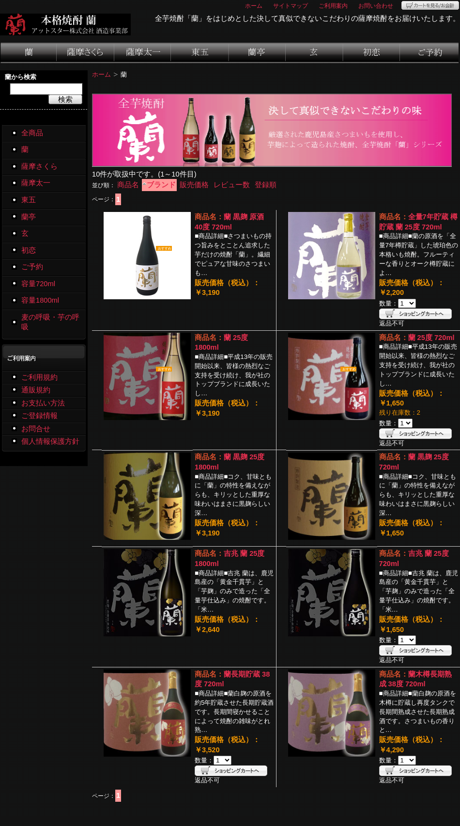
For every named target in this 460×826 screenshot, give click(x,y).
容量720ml (38, 284)
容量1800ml (40, 300)
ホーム (253, 5)
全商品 (32, 133)
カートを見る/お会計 (430, 5)
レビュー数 (232, 185)
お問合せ (35, 429)
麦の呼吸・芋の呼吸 (50, 322)
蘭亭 (257, 53)
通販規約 (35, 390)
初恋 (371, 53)
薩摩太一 (142, 53)
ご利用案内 (333, 5)
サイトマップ (290, 5)
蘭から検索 (20, 77)
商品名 (128, 185)
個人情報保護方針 (50, 441)
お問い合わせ (375, 5)
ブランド (161, 185)
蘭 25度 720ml (431, 337)
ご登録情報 (39, 416)
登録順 (265, 185)
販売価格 (194, 185)
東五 (200, 53)
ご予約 (429, 53)
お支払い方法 (43, 403)
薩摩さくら (85, 53)
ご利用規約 (39, 377)
